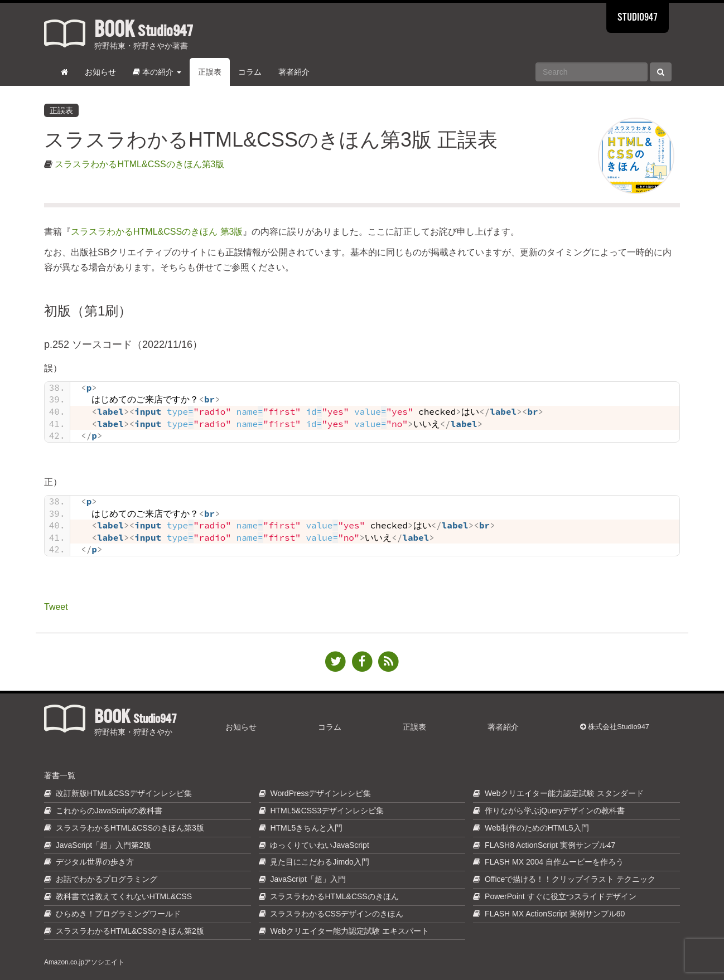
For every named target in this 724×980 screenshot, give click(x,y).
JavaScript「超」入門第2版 (103, 845)
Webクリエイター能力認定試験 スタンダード (564, 793)
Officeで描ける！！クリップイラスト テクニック (570, 879)
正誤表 (209, 71)
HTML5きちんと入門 (306, 827)
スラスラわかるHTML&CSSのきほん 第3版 (157, 231)
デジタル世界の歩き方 (95, 861)
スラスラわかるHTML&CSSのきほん (334, 896)
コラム (250, 71)
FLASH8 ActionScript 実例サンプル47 (550, 845)
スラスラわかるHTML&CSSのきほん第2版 (130, 930)
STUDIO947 (637, 18)
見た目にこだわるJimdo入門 (319, 861)
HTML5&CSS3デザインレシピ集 (327, 810)
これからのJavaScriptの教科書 (109, 810)
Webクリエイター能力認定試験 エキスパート (349, 930)
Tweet (56, 605)
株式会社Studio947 (614, 726)
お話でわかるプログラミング (106, 879)
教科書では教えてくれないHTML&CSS (124, 896)
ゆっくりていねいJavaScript (319, 845)
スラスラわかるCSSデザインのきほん (336, 913)
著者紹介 (294, 71)
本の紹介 (157, 71)
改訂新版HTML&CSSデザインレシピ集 (124, 793)
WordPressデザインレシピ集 (320, 793)
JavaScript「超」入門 (307, 879)
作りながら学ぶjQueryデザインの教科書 (555, 810)
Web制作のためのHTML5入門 (536, 827)
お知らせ (100, 71)
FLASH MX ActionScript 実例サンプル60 (555, 913)
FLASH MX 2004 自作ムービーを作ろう (554, 861)
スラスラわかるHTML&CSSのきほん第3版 (139, 164)
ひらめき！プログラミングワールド (118, 913)
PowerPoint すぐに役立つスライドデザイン (560, 896)
